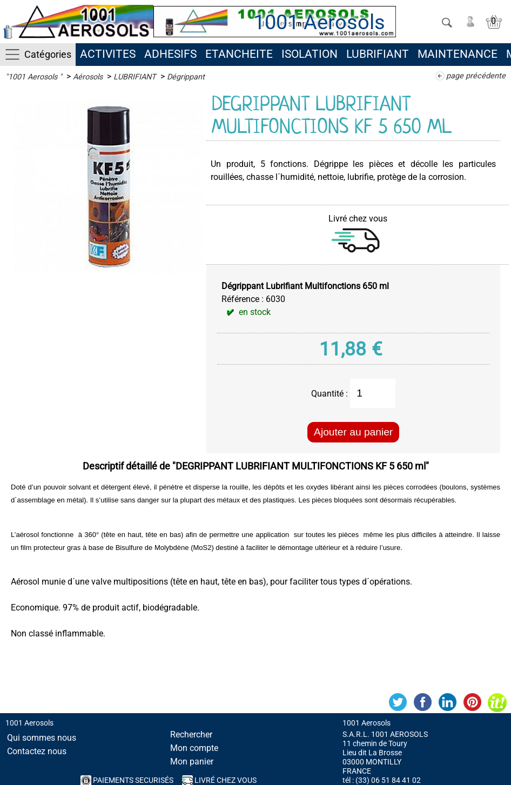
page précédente (476, 75)
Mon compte (194, 748)
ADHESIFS (170, 54)
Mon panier (191, 761)
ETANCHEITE (239, 54)
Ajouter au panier (353, 432)
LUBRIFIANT (377, 54)
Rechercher (191, 734)
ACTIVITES (108, 54)
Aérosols (88, 77)
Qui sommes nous (41, 738)
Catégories (47, 54)
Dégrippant (186, 77)
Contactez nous (36, 751)
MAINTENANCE (457, 54)
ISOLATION (309, 54)
